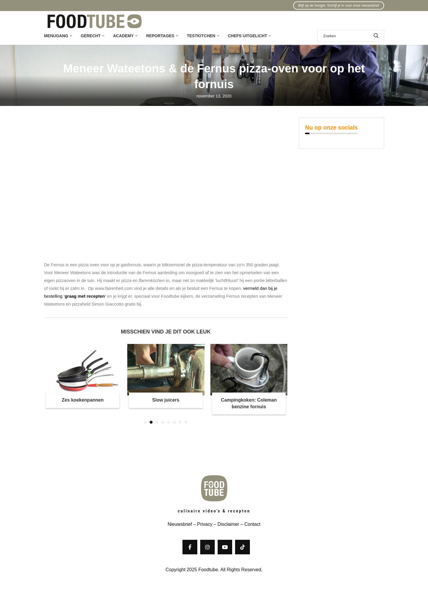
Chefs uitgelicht (247, 35)
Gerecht (91, 35)
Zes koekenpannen (82, 399)
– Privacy (202, 524)
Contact (252, 524)
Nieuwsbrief (180, 524)
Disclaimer (228, 524)
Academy (123, 35)
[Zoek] (350, 36)
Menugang (56, 35)
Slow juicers (165, 399)
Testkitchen (201, 35)
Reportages (160, 35)
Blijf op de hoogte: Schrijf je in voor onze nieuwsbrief (338, 5)
